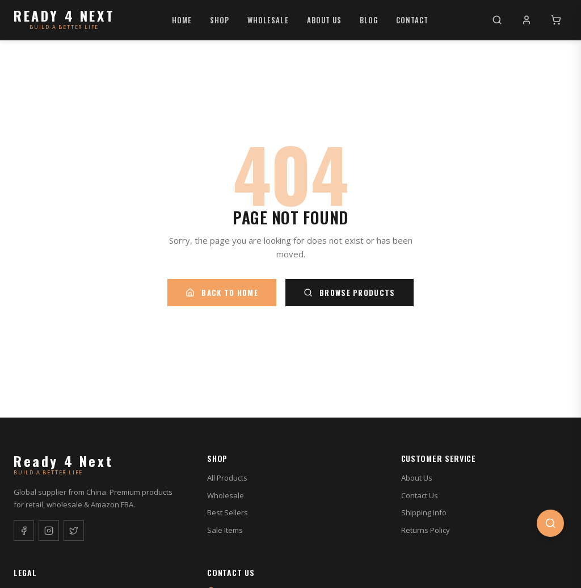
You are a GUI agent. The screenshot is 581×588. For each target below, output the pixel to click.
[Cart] (556, 20)
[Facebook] (24, 530)
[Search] (497, 20)
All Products (227, 478)
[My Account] (526, 20)
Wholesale (267, 20)
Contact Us (419, 495)
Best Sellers (227, 512)
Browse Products (349, 292)
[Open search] (550, 523)
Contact (412, 20)
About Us (324, 20)
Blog (369, 20)
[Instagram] (49, 530)
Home (182, 20)
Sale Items (225, 530)
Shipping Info (424, 512)
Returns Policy (425, 530)
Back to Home (222, 292)
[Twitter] (74, 530)
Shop (219, 20)
